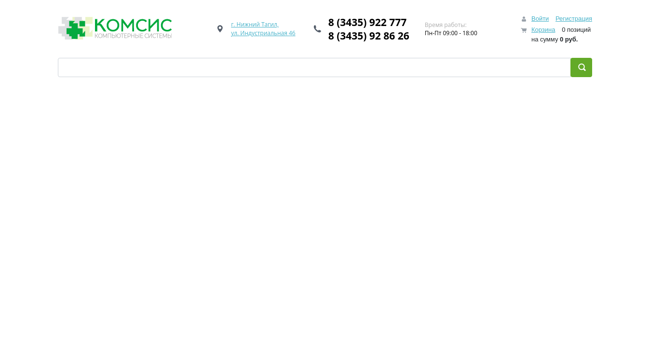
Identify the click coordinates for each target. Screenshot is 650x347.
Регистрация (573, 18)
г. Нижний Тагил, (255, 24)
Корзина (543, 29)
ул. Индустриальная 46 (263, 33)
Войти (540, 18)
